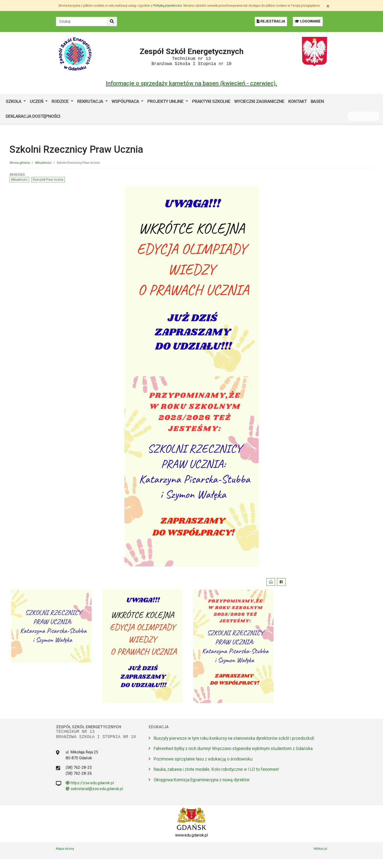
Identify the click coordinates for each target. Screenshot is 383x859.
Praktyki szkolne (211, 101)
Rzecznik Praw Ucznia (48, 179)
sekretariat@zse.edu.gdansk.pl (94, 788)
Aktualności (43, 162)
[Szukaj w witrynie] (112, 21)
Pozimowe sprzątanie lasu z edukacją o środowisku (203, 759)
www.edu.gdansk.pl (191, 835)
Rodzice (61, 101)
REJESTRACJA (271, 21)
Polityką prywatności (167, 5)
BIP (67, 116)
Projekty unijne (165, 101)
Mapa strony (65, 848)
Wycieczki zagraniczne (259, 101)
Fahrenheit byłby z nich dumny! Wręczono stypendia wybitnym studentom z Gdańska (233, 748)
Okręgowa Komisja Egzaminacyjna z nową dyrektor (202, 779)
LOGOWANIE (308, 21)
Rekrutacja (90, 101)
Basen (317, 101)
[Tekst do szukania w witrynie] (81, 21)
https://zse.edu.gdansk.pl (90, 783)
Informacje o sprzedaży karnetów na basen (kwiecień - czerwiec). (191, 83)
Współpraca (126, 101)
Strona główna (20, 162)
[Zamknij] (328, 6)
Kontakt (297, 101)
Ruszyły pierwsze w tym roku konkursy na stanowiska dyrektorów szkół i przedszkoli (234, 738)
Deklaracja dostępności (33, 116)
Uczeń (37, 101)
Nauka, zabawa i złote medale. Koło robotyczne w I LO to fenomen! (216, 769)
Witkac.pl (320, 848)
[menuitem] (16, 101)
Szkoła (14, 101)
